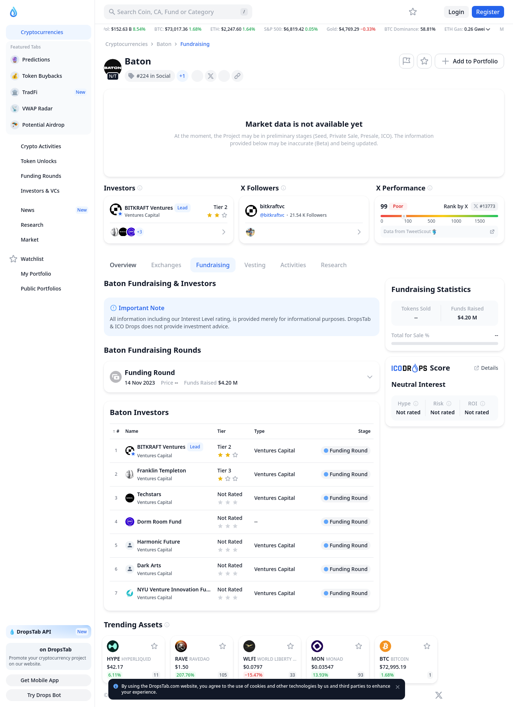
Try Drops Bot (48, 695)
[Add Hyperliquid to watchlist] (154, 646)
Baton (164, 43)
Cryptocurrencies (126, 43)
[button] (304, 29)
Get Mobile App (48, 680)
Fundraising (195, 43)
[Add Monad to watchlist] (359, 646)
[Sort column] (116, 431)
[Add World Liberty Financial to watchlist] (290, 646)
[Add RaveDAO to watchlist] (222, 646)
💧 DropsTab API (48, 631)
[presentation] (197, 76)
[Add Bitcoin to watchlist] (427, 646)
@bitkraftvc (272, 215)
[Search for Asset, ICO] (178, 11)
